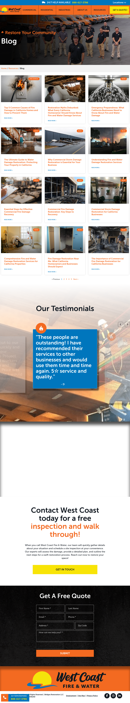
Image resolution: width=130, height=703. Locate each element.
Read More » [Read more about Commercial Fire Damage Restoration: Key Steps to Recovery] (52, 219)
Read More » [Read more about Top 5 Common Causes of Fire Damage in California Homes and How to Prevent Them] (8, 118)
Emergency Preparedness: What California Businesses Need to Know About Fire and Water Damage (108, 111)
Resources (13, 68)
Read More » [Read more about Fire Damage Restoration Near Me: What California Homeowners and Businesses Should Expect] (52, 272)
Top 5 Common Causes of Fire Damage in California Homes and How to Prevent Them (21, 110)
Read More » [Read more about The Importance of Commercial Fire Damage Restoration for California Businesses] (96, 269)
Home (4, 68)
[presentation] (49, 648)
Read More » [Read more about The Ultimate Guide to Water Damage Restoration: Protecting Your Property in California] (8, 170)
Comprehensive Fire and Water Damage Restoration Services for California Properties (21, 261)
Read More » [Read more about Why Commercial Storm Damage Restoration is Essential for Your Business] (52, 170)
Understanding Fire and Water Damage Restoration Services (107, 161)
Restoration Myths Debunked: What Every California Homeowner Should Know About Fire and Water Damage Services (65, 111)
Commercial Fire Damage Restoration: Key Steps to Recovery (61, 212)
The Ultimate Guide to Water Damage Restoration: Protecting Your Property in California (20, 162)
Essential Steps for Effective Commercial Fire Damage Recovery (18, 212)
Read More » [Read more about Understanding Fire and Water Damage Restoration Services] (96, 167)
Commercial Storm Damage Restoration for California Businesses (106, 212)
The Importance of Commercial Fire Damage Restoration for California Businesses (108, 261)
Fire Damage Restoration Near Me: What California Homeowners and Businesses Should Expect (63, 262)
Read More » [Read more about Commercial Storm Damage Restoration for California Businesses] (96, 219)
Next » (75, 279)
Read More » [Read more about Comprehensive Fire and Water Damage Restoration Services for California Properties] (8, 269)
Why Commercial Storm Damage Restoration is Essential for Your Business (64, 162)
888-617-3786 (80, 2)
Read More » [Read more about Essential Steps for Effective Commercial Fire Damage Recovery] (8, 219)
